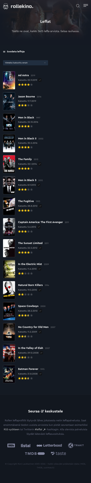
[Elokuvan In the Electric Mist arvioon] (26, 269)
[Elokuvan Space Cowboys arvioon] (24, 311)
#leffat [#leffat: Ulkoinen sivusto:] (38, 429)
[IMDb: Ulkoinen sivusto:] (11, 445)
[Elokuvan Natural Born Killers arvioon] (26, 290)
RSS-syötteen (11, 429)
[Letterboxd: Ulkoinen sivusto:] (49, 445)
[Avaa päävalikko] (85, 6)
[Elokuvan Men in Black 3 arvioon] (23, 185)
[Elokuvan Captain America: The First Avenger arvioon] (36, 227)
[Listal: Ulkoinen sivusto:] (25, 445)
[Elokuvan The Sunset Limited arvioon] (26, 248)
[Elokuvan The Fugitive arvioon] (21, 206)
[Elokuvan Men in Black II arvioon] (23, 143)
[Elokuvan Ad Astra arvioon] (20, 80)
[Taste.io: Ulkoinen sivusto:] (58, 454)
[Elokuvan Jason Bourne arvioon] (22, 101)
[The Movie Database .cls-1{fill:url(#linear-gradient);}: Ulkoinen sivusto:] (35, 454)
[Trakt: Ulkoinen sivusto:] (77, 445)
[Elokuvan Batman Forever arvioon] (23, 374)
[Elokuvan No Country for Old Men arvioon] (29, 332)
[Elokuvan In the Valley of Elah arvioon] (26, 353)
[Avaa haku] (77, 6)
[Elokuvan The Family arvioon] (20, 164)
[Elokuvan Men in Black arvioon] (21, 122)
